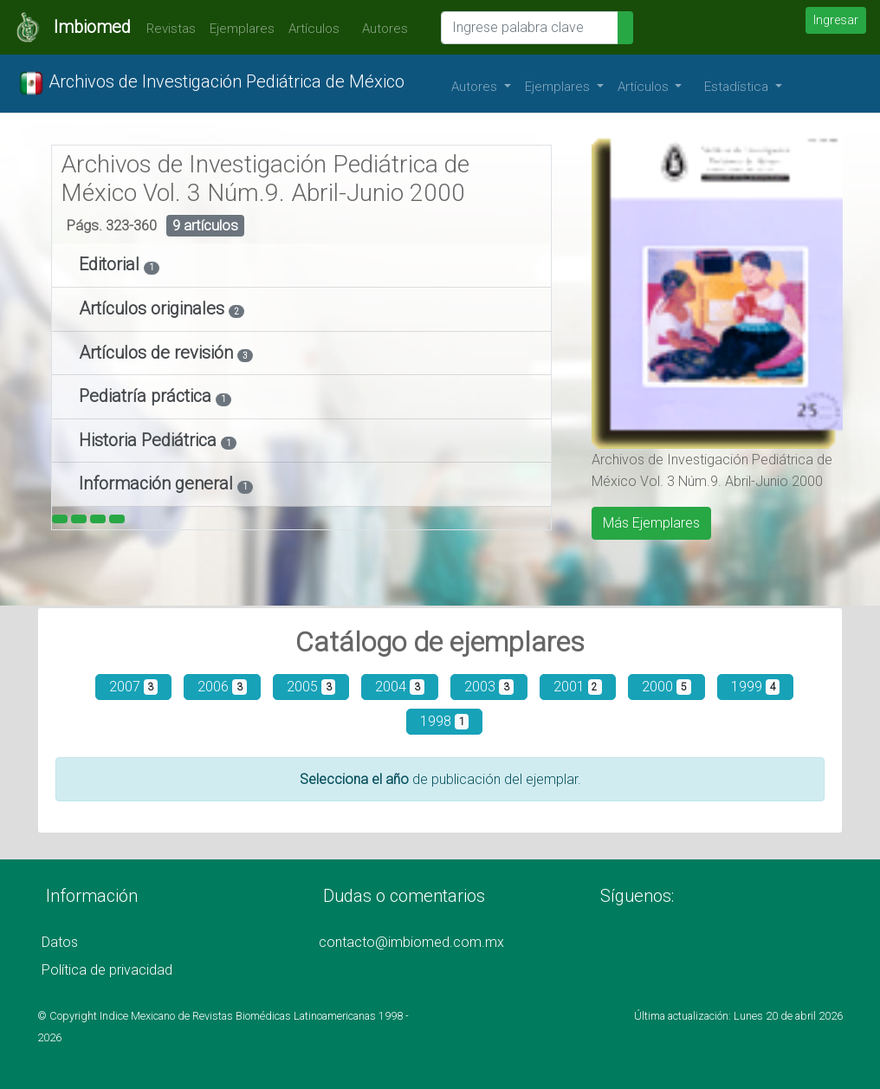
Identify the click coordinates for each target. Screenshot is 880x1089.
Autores (380, 28)
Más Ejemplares (651, 523)
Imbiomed (92, 26)
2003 (489, 686)
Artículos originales (154, 308)
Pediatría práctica (147, 396)
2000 (666, 686)
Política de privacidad (107, 970)
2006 (222, 686)
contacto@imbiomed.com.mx (411, 942)
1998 (444, 721)
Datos (60, 942)
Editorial (111, 264)
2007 (134, 686)
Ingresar (835, 20)
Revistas (167, 28)
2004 (399, 686)
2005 (311, 686)
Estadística (738, 86)
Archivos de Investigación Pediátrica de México (211, 83)
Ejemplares (242, 28)
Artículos (314, 28)
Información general (158, 483)
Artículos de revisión (158, 352)
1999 (755, 686)
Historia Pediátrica (150, 440)
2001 (578, 686)
